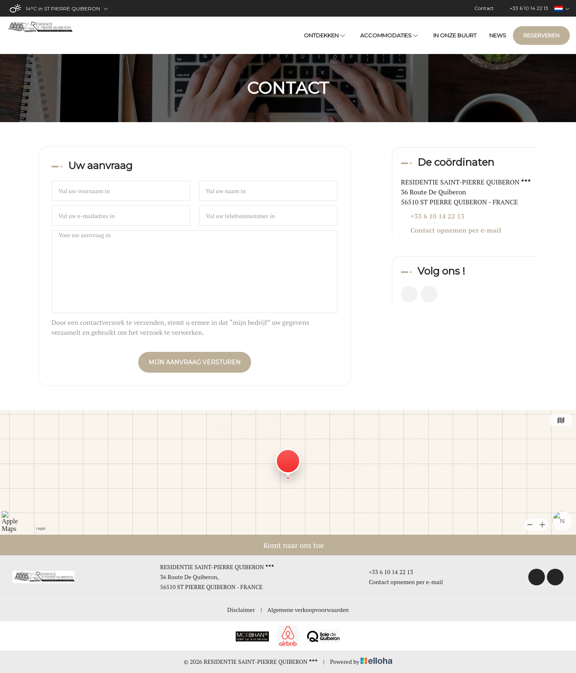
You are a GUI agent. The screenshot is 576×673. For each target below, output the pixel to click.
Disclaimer (241, 610)
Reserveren (541, 35)
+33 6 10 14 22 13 (386, 572)
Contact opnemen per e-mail (455, 230)
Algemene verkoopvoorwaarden (308, 610)
